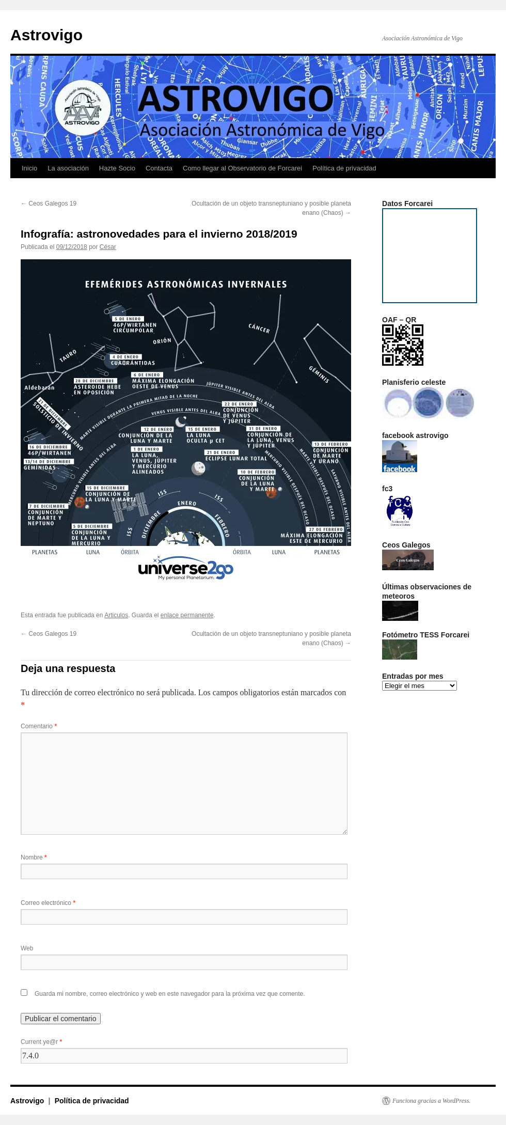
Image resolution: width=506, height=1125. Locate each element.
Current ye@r (41, 1041)
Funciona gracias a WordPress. (431, 1100)
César (108, 247)
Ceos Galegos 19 (48, 203)
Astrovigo (46, 34)
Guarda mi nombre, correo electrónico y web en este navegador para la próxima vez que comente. (170, 993)
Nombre (34, 857)
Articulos (116, 615)
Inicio (29, 168)
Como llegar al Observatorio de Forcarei (242, 168)
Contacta (159, 168)
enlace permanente (187, 615)
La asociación (68, 168)
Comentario (39, 726)
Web (27, 948)
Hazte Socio (117, 168)
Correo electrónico (48, 903)
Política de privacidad (344, 168)
